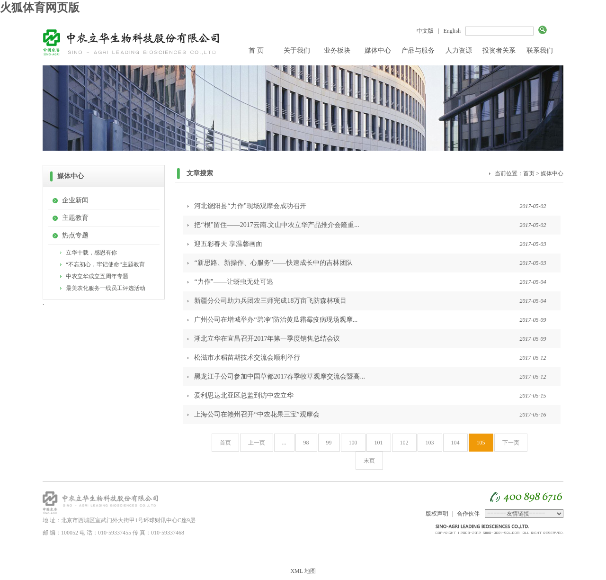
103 (430, 442)
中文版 (425, 30)
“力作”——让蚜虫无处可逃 (233, 281)
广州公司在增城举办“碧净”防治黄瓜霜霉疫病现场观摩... (275, 319)
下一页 (510, 442)
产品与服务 (418, 50)
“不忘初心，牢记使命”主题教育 (105, 264)
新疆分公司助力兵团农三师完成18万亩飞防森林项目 (270, 300)
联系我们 (539, 50)
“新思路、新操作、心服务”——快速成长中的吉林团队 (273, 262)
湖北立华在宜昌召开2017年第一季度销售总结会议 (267, 338)
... (284, 442)
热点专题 (75, 235)
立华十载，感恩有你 (91, 252)
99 (329, 442)
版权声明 (437, 513)
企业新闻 (75, 200)
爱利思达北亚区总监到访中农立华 (244, 395)
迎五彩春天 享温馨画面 (228, 243)
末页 (369, 460)
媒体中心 (378, 50)
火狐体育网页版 (40, 7)
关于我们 (297, 50)
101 (378, 442)
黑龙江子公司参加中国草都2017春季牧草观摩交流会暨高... (279, 376)
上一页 (256, 442)
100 (353, 442)
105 (481, 442)
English (452, 30)
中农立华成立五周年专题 (97, 276)
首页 (529, 173)
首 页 (256, 50)
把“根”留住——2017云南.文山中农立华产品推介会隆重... (276, 224)
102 (404, 442)
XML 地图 (302, 571)
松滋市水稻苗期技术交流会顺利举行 (247, 357)
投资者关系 (499, 50)
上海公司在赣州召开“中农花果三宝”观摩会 (256, 414)
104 (455, 442)
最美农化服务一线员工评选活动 (105, 288)
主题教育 (75, 217)
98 (306, 442)
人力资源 (459, 50)
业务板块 (337, 50)
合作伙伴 (468, 513)
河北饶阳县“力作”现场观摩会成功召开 (250, 205)
